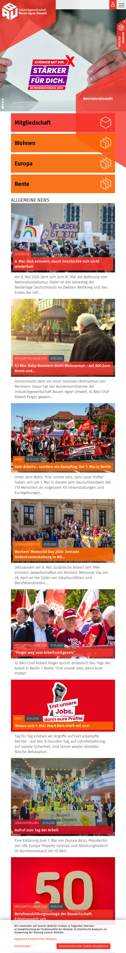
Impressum (21, 939)
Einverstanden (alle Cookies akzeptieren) (83, 946)
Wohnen (25, 143)
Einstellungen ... (23, 946)
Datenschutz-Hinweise (43, 939)
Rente (22, 184)
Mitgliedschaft (33, 122)
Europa (24, 163)
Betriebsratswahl (98, 98)
